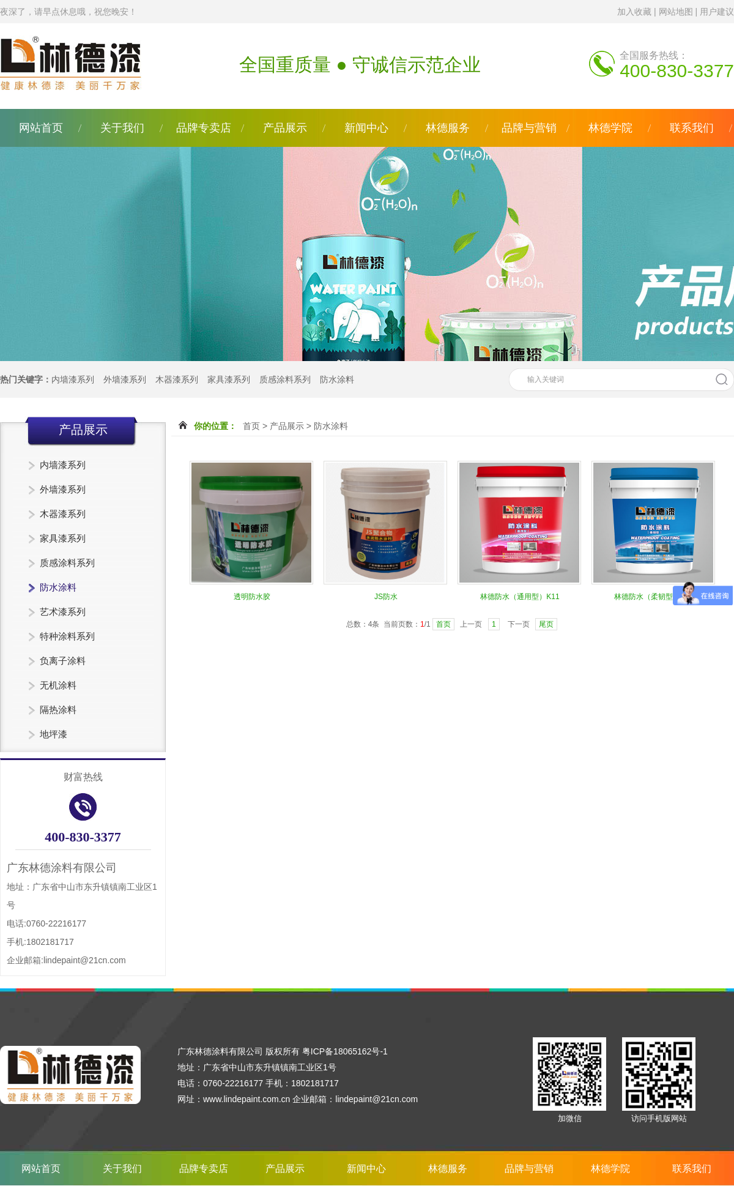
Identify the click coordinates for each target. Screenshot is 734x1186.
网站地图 (676, 12)
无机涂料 (58, 685)
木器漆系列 (176, 379)
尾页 (546, 624)
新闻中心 (366, 128)
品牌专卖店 (203, 128)
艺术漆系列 (63, 611)
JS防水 (386, 596)
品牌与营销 (529, 128)
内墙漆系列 (72, 379)
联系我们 (692, 128)
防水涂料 (337, 379)
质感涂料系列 (285, 379)
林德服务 (448, 128)
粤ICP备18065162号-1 (345, 1051)
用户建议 (717, 12)
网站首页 (41, 128)
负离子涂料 (63, 660)
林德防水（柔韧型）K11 (653, 596)
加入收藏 (634, 12)
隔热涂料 (58, 709)
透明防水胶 (252, 596)
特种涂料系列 (67, 636)
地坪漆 (53, 734)
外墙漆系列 (124, 379)
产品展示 (285, 128)
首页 (251, 426)
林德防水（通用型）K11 (519, 596)
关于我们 (122, 128)
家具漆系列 (228, 379)
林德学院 (610, 128)
